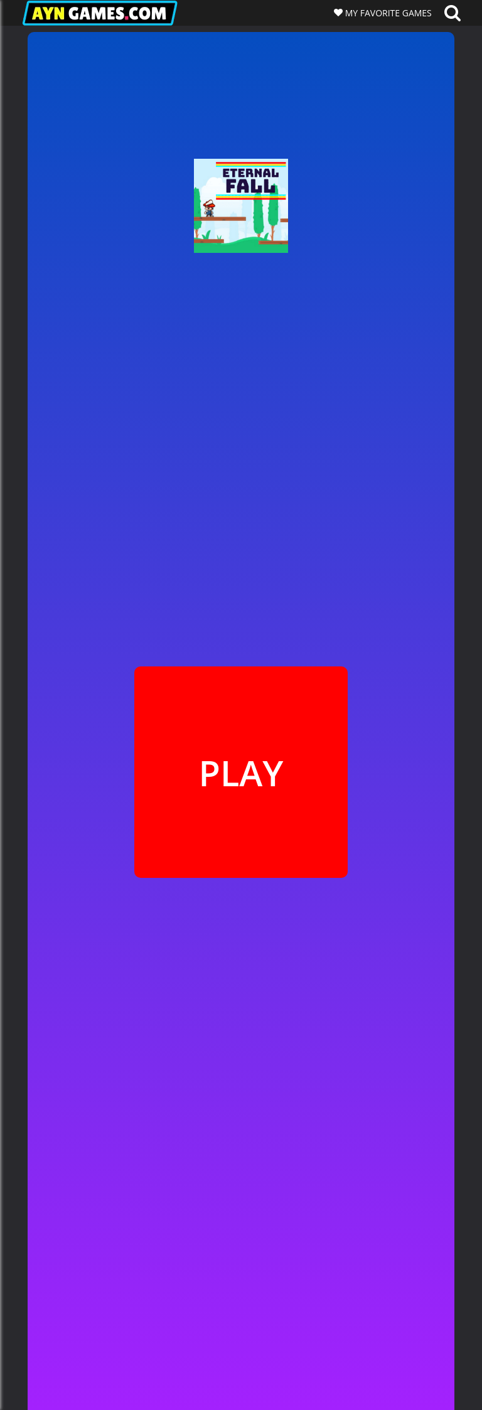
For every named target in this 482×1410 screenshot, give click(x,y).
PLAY (240, 772)
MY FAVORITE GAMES (387, 13)
